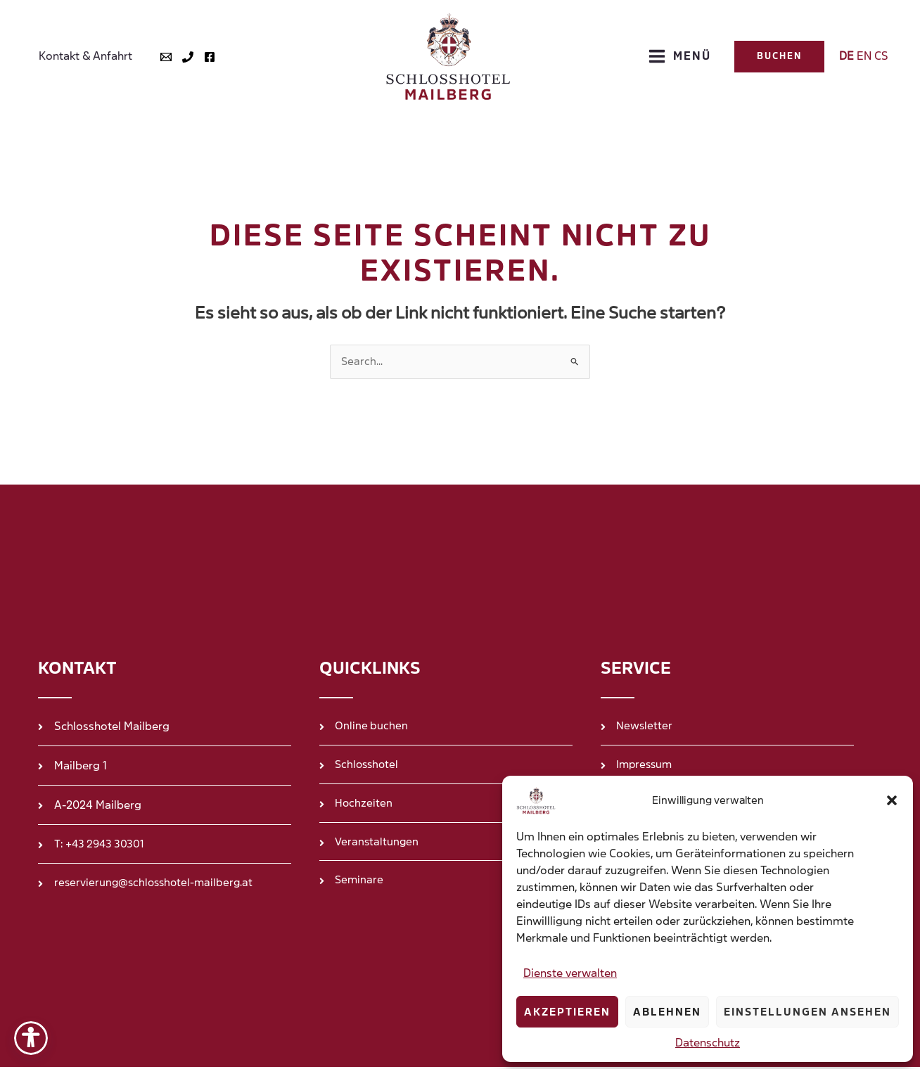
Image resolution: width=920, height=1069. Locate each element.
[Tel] (182, 57)
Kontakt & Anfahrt (82, 56)
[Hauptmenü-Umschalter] (679, 56)
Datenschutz (707, 1043)
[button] (892, 800)
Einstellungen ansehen (807, 1012)
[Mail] (160, 57)
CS (881, 56)
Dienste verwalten (570, 973)
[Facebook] (204, 57)
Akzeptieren (567, 1012)
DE (846, 56)
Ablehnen (667, 1012)
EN (864, 56)
